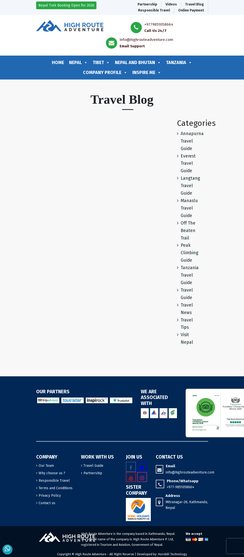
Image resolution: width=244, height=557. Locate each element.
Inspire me (146, 73)
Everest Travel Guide (188, 164)
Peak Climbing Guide (189, 253)
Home (58, 62)
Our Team (46, 466)
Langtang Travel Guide (190, 186)
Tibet (101, 63)
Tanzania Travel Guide (190, 275)
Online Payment (191, 10)
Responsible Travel (154, 10)
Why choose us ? (52, 473)
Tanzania (179, 63)
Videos (171, 4)
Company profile (105, 73)
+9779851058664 (158, 24)
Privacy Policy (50, 495)
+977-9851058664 (180, 487)
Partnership (147, 4)
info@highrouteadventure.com (146, 39)
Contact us (47, 503)
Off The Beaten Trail (188, 231)
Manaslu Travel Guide (189, 208)
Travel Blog (194, 4)
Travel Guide (93, 466)
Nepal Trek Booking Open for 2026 (66, 5)
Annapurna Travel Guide (192, 141)
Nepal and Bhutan (138, 63)
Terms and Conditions (56, 488)
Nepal (78, 63)
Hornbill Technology (172, 554)
